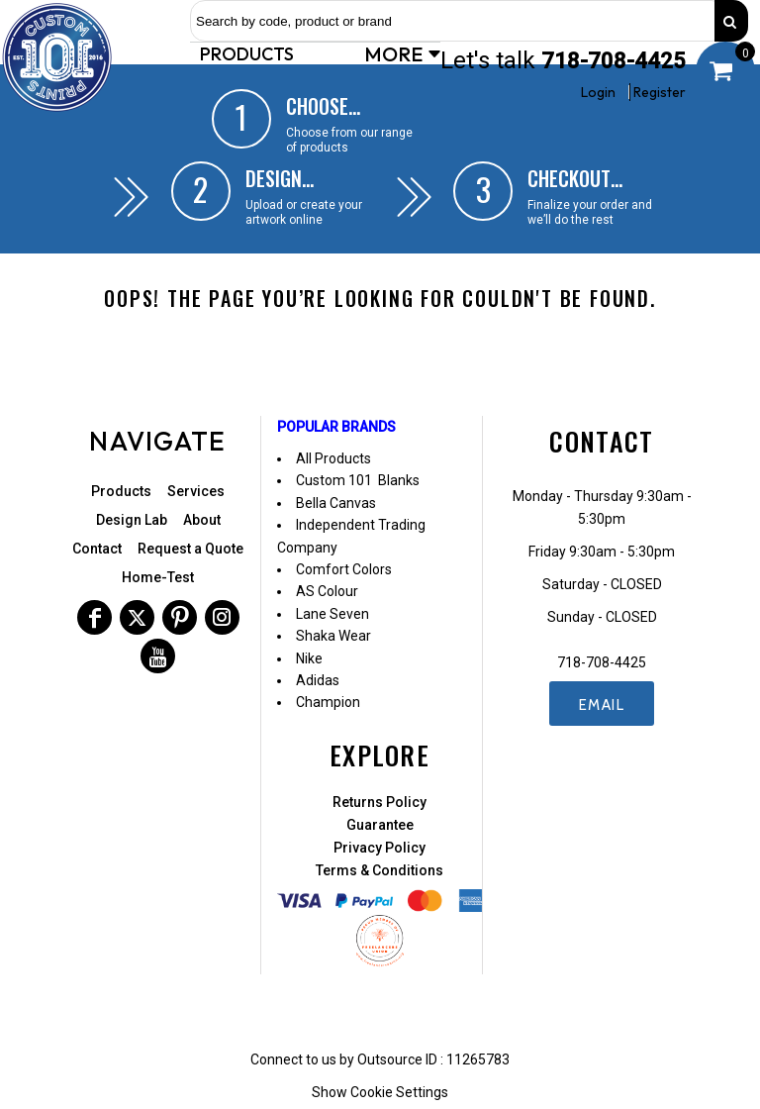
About (202, 520)
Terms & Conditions (379, 870)
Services (196, 491)
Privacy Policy (379, 848)
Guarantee (380, 825)
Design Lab (131, 520)
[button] (249, 53)
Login (598, 92)
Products (121, 491)
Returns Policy (379, 802)
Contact (97, 548)
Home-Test (158, 577)
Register (659, 92)
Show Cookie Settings (380, 1092)
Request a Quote (190, 548)
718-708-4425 (613, 61)
